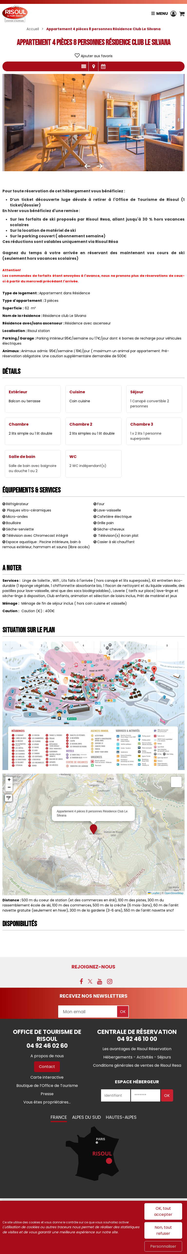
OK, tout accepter (163, 1211)
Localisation (93, 66)
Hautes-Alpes (121, 1117)
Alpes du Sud (86, 1117)
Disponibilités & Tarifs (103, 66)
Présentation (83, 66)
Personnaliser (163, 1246)
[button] (182, 13)
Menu (161, 13)
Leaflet (153, 893)
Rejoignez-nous (93, 966)
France (59, 1117)
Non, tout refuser (163, 1230)
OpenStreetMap (173, 893)
